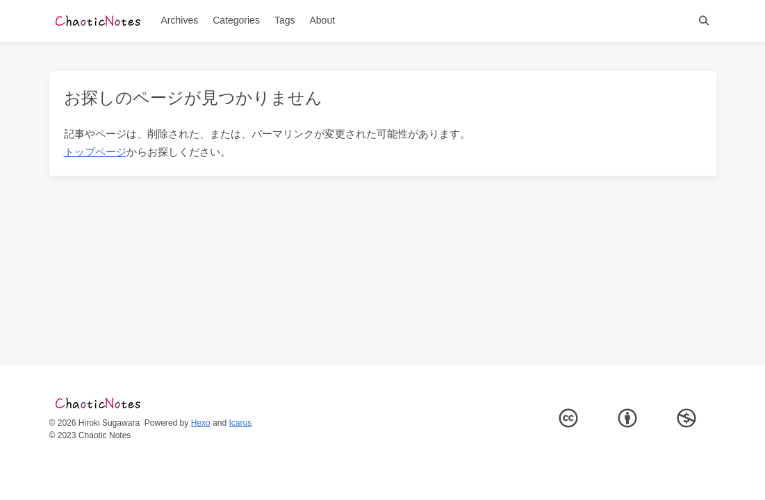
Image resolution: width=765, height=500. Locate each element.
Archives (180, 20)
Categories (236, 20)
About (322, 20)
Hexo (201, 423)
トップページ (95, 152)
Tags (284, 20)
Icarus (240, 423)
